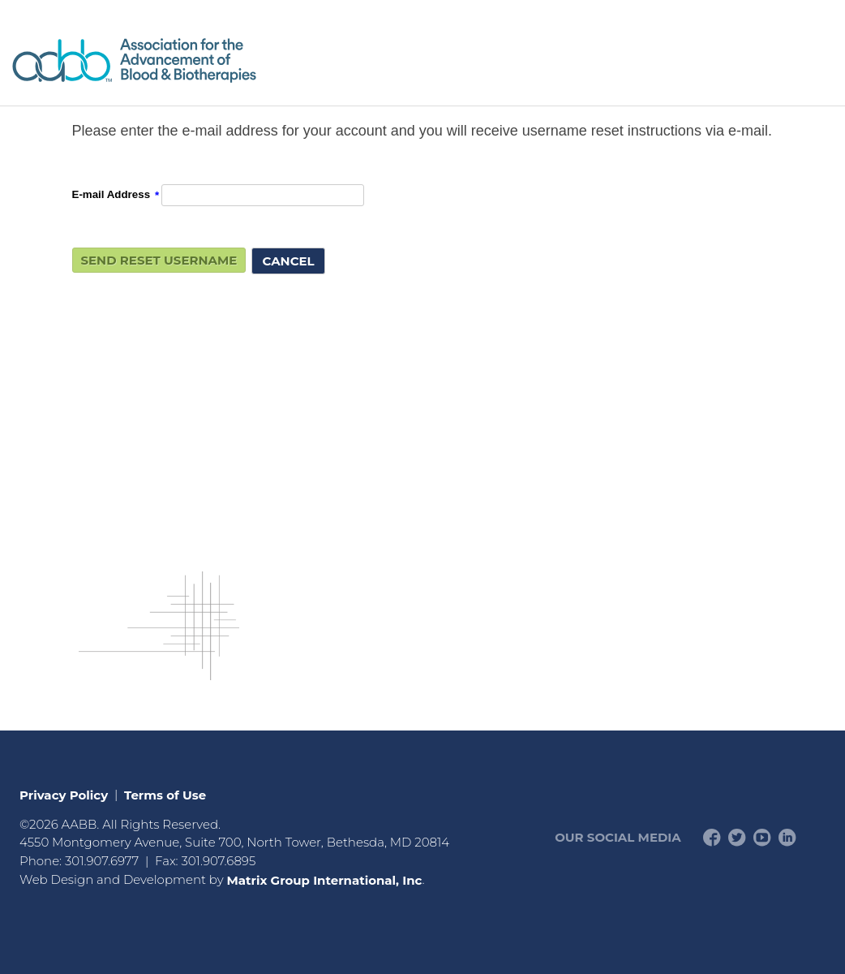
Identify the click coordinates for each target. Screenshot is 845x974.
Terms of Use (165, 794)
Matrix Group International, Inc (324, 879)
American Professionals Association (181, 60)
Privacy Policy (63, 794)
